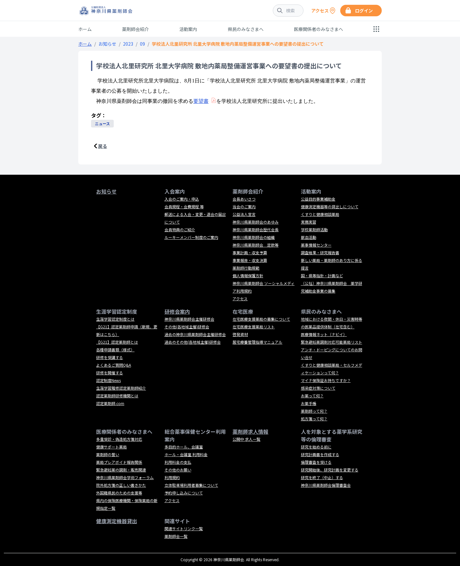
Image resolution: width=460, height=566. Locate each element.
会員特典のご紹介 (180, 229)
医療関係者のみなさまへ (318, 29)
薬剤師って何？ (314, 411)
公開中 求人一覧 (246, 439)
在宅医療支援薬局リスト (254, 326)
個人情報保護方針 (248, 275)
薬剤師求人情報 (250, 431)
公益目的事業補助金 (318, 199)
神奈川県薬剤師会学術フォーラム (125, 477)
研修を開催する (109, 372)
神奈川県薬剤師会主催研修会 (189, 319)
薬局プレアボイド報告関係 (119, 462)
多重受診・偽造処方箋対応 (119, 439)
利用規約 (172, 477)
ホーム (85, 29)
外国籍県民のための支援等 (119, 492)
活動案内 (188, 29)
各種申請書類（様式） (115, 349)
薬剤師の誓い (107, 454)
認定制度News (108, 380)
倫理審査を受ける (316, 462)
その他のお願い (178, 469)
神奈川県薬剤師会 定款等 (256, 245)
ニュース (102, 123)
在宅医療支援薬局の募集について (261, 319)
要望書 (201, 101)
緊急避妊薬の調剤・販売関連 (121, 469)
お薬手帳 (308, 403)
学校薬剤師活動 (314, 229)
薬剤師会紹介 (135, 29)
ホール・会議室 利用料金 (186, 454)
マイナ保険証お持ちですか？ (326, 380)
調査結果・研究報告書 (320, 252)
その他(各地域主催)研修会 (187, 326)
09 (142, 44)
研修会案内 (177, 311)
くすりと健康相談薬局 (320, 214)
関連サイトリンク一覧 (184, 528)
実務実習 (308, 222)
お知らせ (107, 44)
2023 (128, 44)
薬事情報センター (316, 245)
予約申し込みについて (184, 492)
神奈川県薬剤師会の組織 (254, 237)
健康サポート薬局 (111, 446)
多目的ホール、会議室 (184, 446)
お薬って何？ (312, 395)
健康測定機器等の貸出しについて (329, 206)
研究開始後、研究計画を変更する (329, 469)
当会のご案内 (244, 206)
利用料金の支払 (178, 462)
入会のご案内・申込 (182, 199)
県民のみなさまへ (246, 29)
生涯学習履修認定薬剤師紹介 (121, 388)
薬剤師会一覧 (176, 536)
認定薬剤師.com (110, 403)
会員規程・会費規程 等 (184, 206)
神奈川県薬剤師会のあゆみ (256, 222)
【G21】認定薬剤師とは (117, 342)
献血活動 (308, 237)
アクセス (240, 298)
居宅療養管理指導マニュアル (257, 342)
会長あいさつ (244, 199)
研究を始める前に (316, 446)
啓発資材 (240, 334)
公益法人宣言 (244, 214)
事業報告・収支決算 (250, 260)
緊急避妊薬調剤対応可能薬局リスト (331, 342)
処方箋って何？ (314, 418)
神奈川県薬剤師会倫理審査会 (326, 485)
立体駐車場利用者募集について (191, 485)
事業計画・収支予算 (250, 252)
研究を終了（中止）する (322, 477)
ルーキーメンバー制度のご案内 (191, 237)
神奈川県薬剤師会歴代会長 (256, 229)
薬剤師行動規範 (246, 268)
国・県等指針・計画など (322, 275)
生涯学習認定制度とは (115, 319)
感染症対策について (318, 388)
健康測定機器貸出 (116, 521)
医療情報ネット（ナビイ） (324, 334)
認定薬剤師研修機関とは (117, 395)
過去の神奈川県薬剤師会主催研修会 (195, 334)
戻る (102, 146)
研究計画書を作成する (320, 454)
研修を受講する (109, 357)
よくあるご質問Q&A (113, 365)
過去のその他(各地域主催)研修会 (193, 342)
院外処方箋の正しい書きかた (121, 485)
